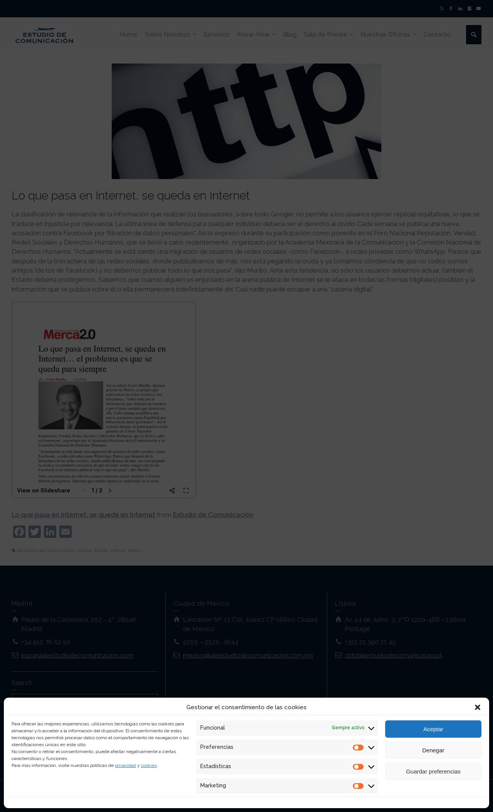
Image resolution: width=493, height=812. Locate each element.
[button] (477, 707)
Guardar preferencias (433, 771)
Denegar (433, 750)
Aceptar (433, 729)
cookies (149, 765)
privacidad (125, 765)
